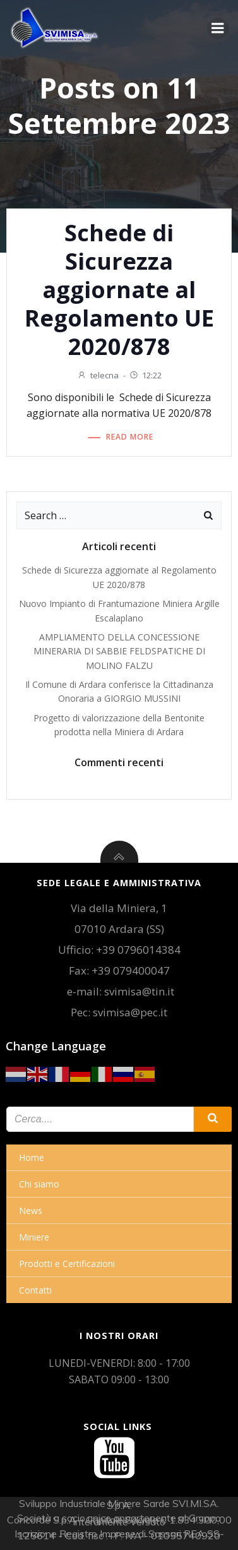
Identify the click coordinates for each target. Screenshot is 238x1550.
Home (31, 1157)
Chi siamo (39, 1184)
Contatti (35, 1290)
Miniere (34, 1237)
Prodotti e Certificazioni (67, 1264)
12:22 (145, 375)
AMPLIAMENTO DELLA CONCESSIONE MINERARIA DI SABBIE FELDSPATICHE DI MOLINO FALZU (119, 651)
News (30, 1211)
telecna (98, 375)
